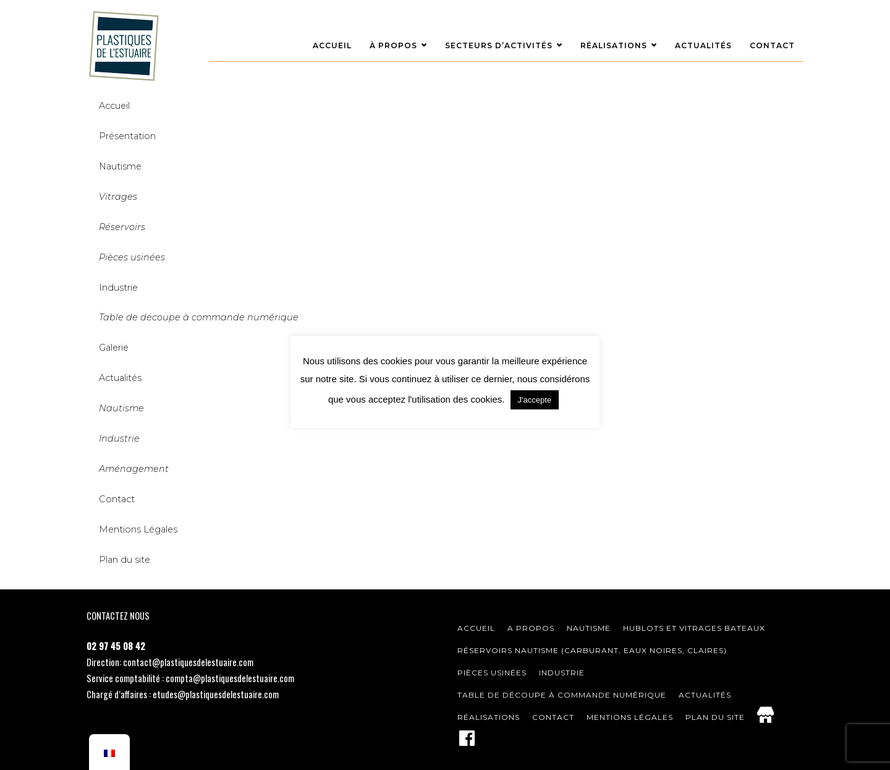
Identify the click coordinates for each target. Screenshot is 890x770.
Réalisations (613, 45)
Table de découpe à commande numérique (561, 694)
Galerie (114, 347)
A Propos (530, 628)
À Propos (393, 45)
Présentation (127, 136)
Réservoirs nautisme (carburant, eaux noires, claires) (592, 650)
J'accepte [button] (535, 399)
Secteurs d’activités (499, 45)
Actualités (703, 45)
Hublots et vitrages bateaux (694, 628)
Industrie (118, 287)
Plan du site (715, 717)
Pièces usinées (492, 672)
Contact (772, 45)
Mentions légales (630, 717)
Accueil (332, 45)
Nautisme (120, 166)
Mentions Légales (138, 529)
